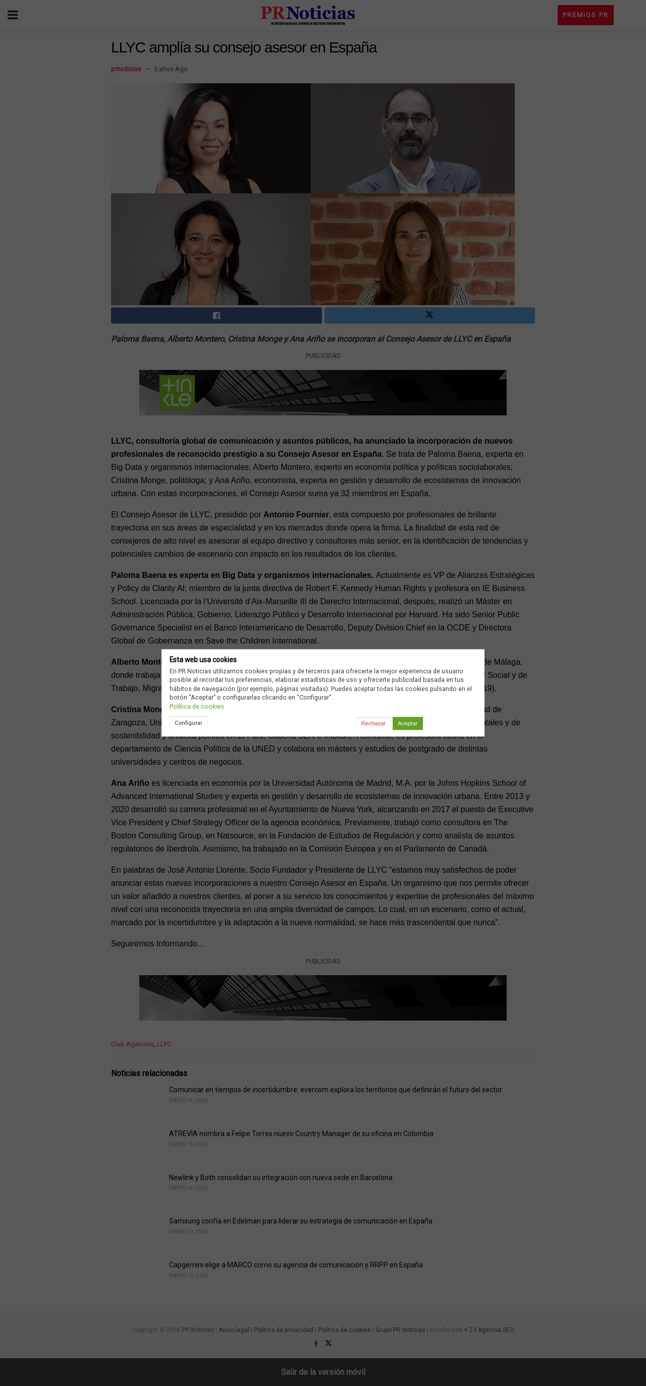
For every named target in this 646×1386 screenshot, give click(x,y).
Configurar (188, 722)
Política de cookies (197, 706)
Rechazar (373, 723)
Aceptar (407, 723)
